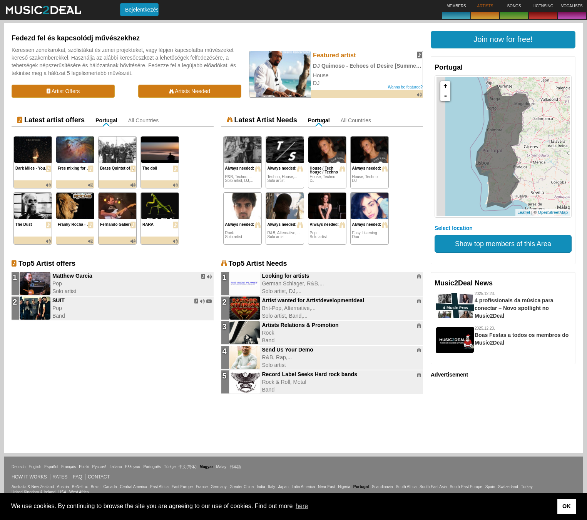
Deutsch (19, 467)
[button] (503, 39)
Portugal (106, 120)
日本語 (235, 467)
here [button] (302, 506)
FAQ (77, 477)
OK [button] (566, 506)
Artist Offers (63, 91)
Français (68, 467)
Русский (99, 467)
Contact (99, 477)
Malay (221, 467)
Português (152, 467)
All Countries (143, 120)
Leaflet (523, 212)
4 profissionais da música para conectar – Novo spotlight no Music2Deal (514, 308)
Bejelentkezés (142, 10)
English (34, 467)
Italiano (115, 467)
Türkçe (170, 467)
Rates (59, 477)
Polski (84, 467)
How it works (29, 477)
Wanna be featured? (405, 87)
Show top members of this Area (503, 244)
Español (51, 467)
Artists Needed (189, 91)
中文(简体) (188, 467)
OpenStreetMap (553, 212)
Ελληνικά (132, 467)
